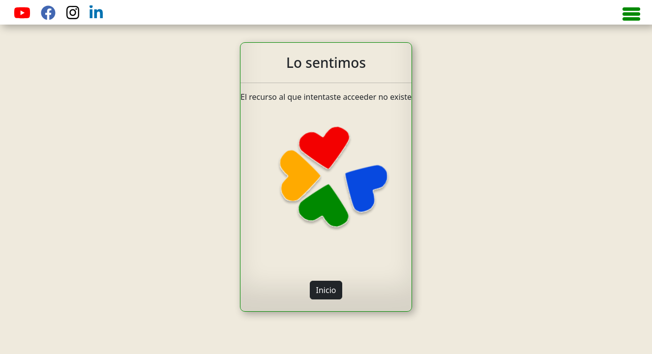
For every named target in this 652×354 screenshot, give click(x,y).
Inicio (326, 290)
